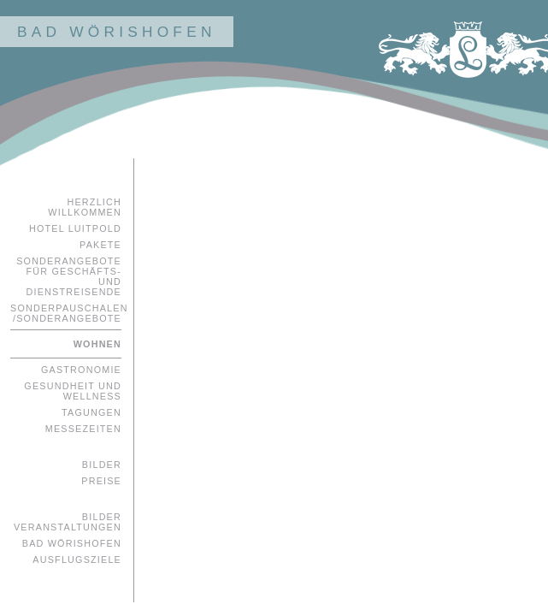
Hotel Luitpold (75, 228)
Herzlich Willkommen (84, 207)
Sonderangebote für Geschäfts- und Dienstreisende (68, 276)
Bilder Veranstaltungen (67, 522)
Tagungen (91, 412)
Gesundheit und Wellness (72, 391)
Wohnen (97, 344)
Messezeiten (83, 429)
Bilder (101, 464)
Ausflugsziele (76, 559)
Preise (101, 481)
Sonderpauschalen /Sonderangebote (65, 313)
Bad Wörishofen (71, 543)
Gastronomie (81, 369)
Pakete (100, 245)
